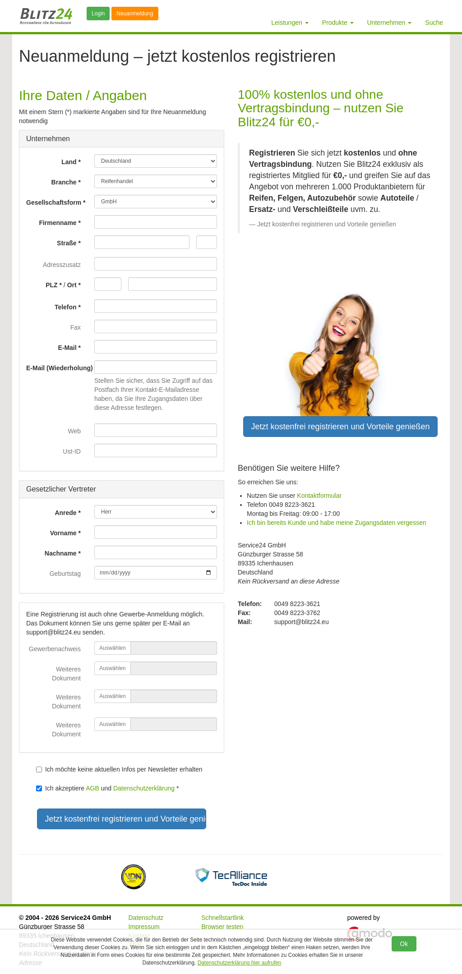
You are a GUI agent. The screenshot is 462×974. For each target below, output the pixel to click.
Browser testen (222, 926)
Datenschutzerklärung (144, 788)
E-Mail (67, 347)
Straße (67, 243)
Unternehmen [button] (389, 22)
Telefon (66, 307)
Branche (64, 182)
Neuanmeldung (134, 13)
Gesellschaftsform (53, 202)
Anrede (65, 512)
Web (74, 431)
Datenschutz (146, 917)
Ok (404, 943)
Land (68, 161)
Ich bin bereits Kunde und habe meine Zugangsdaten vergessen (336, 522)
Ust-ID (72, 451)
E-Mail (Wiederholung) (57, 368)
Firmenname (57, 222)
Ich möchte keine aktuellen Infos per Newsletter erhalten (119, 769)
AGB (92, 788)
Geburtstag (65, 573)
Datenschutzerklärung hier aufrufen (240, 963)
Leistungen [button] (289, 22)
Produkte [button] (338, 22)
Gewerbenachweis (55, 648)
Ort (72, 285)
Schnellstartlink (222, 917)
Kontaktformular (319, 495)
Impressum (144, 926)
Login (98, 13)
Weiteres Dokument (66, 674)
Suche (434, 22)
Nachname (61, 553)
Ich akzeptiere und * (107, 788)
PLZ (51, 285)
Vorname (63, 533)
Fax (75, 327)
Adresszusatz (62, 264)
